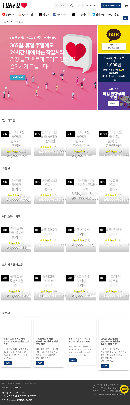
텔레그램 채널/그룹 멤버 (16, 280)
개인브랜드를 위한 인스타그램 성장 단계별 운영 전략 (47, 341)
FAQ (79, 5)
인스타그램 (27, 14)
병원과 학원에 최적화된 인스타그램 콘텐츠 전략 (79, 340)
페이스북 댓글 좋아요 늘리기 (16, 232)
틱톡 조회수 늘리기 (81, 231)
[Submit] (71, 5)
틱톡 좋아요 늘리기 (48, 231)
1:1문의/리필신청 (91, 5)
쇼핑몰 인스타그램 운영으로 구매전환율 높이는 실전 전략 (110, 341)
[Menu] (125, 18)
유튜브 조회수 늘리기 (113, 184)
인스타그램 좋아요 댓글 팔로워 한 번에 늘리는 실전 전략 (16, 341)
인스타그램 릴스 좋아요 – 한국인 (48, 136)
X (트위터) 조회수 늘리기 (81, 280)
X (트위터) (80, 14)
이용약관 (5, 387)
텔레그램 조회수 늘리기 (48, 280)
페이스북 (60, 14)
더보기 (7, 363)
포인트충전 (113, 14)
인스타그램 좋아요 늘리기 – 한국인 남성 (113, 138)
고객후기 (8, 21)
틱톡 (44, 14)
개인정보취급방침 (16, 387)
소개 (4, 383)
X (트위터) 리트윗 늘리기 (113, 280)
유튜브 (8, 14)
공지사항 (11, 383)
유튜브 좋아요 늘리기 (16, 184)
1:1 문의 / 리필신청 (29, 383)
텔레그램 (98, 14)
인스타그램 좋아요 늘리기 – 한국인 (16, 138)
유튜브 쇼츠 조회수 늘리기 (48, 184)
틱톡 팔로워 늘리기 (113, 231)
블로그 (19, 21)
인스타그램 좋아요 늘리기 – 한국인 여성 (81, 138)
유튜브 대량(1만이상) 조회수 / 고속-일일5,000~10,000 (86, 187)
